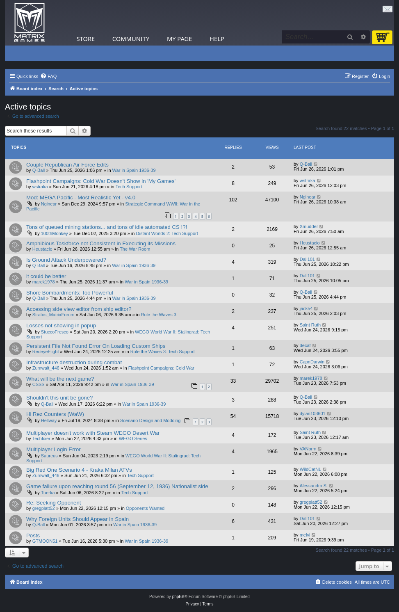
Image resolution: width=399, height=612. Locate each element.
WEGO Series (133, 438)
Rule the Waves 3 (158, 314)
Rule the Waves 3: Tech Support (162, 351)
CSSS (38, 384)
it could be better (46, 276)
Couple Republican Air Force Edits (67, 165)
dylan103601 (313, 413)
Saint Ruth (310, 324)
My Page (179, 38)
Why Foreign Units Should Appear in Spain (77, 519)
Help (217, 38)
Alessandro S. (314, 485)
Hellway (49, 420)
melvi (305, 534)
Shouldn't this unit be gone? (59, 398)
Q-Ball (38, 170)
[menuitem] (48, 76)
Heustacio (42, 249)
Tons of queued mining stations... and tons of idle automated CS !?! (106, 227)
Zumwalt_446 (45, 367)
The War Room (135, 249)
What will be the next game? (60, 379)
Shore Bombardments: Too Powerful (69, 293)
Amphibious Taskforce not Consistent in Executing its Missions (101, 243)
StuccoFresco (54, 331)
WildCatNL (310, 469)
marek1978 (43, 281)
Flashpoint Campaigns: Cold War (161, 367)
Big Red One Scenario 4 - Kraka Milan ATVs (79, 470)
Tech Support (129, 186)
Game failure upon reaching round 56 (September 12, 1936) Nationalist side (117, 486)
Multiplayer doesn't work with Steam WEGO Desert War (93, 433)
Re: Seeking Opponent (53, 503)
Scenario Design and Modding (150, 420)
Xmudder (309, 226)
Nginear (49, 203)
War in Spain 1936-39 (134, 170)
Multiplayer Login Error (53, 449)
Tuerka (48, 492)
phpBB (178, 596)
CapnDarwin (312, 361)
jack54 (306, 308)
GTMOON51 (45, 541)
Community (130, 38)
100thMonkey (54, 233)
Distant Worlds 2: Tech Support (167, 233)
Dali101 (307, 259)
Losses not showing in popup (61, 325)
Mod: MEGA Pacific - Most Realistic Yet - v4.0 (80, 197)
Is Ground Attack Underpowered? (66, 260)
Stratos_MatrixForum (53, 314)
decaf (305, 345)
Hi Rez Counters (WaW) (55, 414)
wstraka (40, 186)
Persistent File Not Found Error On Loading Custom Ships (95, 346)
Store (86, 38)
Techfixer (41, 438)
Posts (33, 535)
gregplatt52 (43, 508)
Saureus (49, 455)
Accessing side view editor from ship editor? (79, 309)
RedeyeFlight (45, 351)
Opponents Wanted (145, 508)
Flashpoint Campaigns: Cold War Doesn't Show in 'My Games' (101, 181)
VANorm (308, 448)
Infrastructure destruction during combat (74, 362)
